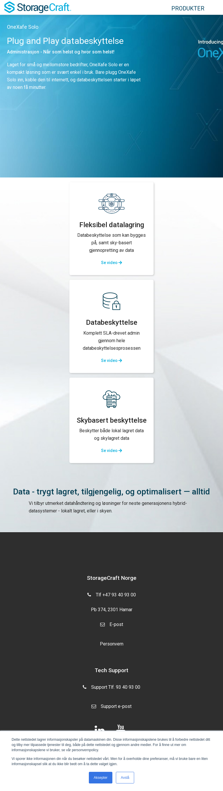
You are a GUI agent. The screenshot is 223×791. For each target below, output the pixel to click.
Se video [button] (111, 262)
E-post (111, 626)
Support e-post (111, 708)
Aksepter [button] (100, 778)
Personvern (111, 644)
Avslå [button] (125, 778)
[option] (111, 96)
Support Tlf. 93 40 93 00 (111, 689)
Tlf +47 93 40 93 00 (111, 594)
